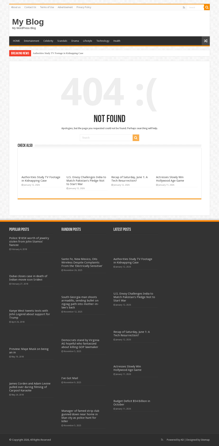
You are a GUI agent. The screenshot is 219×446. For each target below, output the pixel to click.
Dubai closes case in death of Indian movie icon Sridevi (28, 277)
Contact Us (30, 7)
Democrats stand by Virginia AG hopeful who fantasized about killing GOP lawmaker (80, 343)
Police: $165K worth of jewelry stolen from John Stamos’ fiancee (29, 241)
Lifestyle (87, 40)
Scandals (62, 40)
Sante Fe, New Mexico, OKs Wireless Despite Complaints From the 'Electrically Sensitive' (81, 262)
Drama (75, 40)
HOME (16, 40)
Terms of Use (47, 7)
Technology (102, 40)
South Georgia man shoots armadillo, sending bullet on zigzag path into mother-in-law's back (80, 302)
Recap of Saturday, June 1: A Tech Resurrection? (129, 178)
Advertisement (65, 7)
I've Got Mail (69, 378)
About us (16, 7)
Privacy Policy (84, 7)
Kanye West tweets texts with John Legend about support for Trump (29, 314)
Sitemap (205, 439)
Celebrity (48, 40)
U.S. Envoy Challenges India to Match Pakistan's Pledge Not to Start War (86, 180)
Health (116, 40)
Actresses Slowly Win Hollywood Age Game (170, 178)
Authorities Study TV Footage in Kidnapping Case (58, 53)
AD (182, 439)
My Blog (28, 21)
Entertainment (31, 40)
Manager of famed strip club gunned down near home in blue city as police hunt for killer (80, 416)
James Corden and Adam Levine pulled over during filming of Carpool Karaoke (29, 387)
